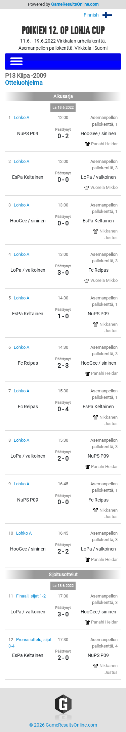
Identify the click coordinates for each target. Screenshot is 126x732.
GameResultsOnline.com (74, 4)
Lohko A (21, 117)
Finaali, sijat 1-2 (31, 596)
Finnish (102, 15)
